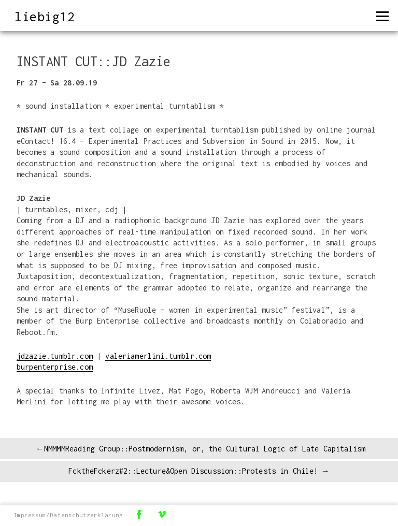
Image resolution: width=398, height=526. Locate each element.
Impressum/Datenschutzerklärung (68, 515)
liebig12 (45, 16)
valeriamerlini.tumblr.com (158, 356)
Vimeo (161, 514)
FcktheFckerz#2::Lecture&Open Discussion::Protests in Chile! (193, 470)
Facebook (139, 514)
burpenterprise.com (55, 366)
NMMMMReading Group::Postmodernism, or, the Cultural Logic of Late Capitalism (204, 448)
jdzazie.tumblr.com (55, 356)
